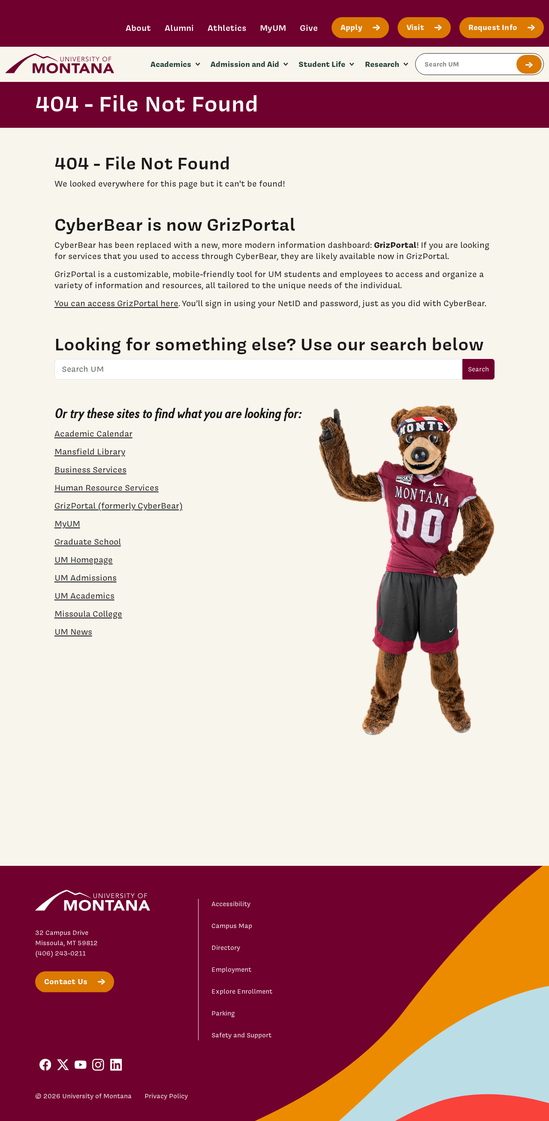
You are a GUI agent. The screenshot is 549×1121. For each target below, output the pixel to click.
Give (309, 27)
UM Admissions (85, 577)
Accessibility (230, 904)
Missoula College (88, 613)
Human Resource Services (106, 487)
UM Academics (84, 595)
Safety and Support (241, 1035)
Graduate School (87, 541)
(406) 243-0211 (60, 953)
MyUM (273, 27)
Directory (225, 947)
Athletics (227, 27)
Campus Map (231, 926)
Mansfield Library (89, 451)
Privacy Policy (166, 1096)
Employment (231, 969)
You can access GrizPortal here (116, 303)
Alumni (179, 27)
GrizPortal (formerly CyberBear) (118, 505)
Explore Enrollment (241, 991)
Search (478, 369)
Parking (223, 1013)
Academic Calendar (93, 433)
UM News (73, 631)
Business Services (90, 469)
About (138, 27)
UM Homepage (83, 559)
